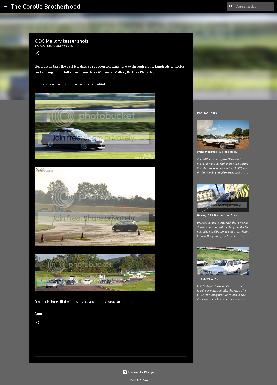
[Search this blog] (254, 6)
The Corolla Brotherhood (45, 6)
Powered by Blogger (139, 372)
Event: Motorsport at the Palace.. (217, 151)
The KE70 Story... (207, 278)
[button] (37, 53)
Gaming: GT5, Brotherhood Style (217, 215)
